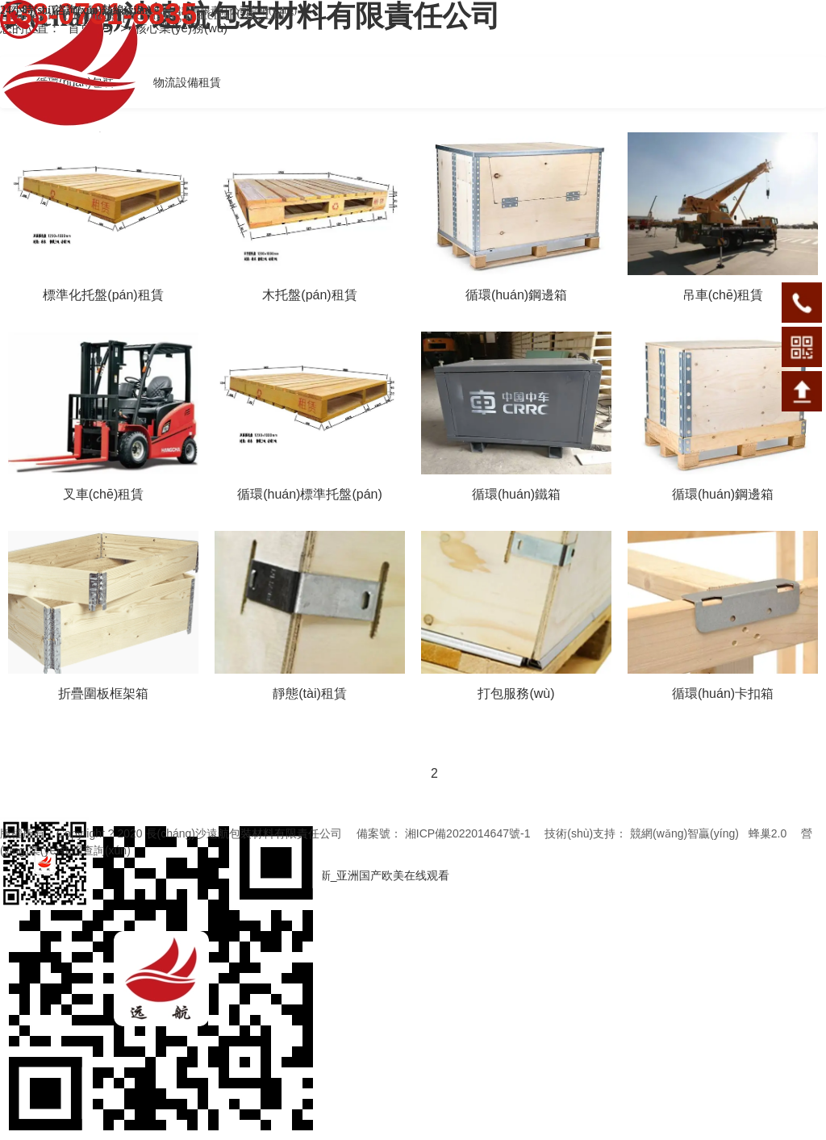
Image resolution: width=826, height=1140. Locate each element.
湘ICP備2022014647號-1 (468, 833)
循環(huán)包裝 (75, 82)
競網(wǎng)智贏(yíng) (684, 833)
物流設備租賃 (187, 82)
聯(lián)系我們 (30, 10)
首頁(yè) (92, 28)
